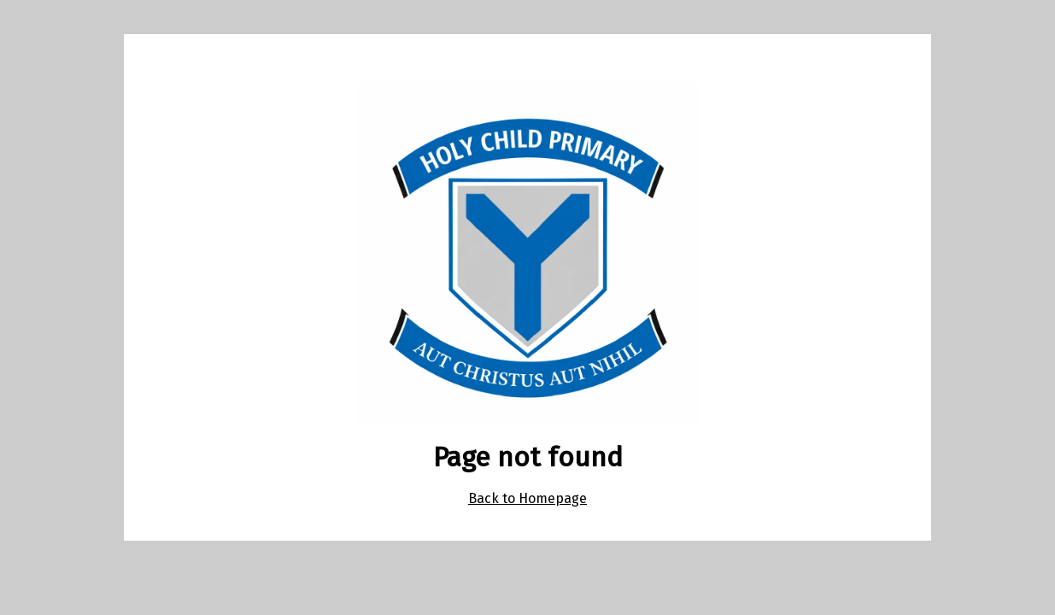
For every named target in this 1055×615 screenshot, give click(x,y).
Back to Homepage (527, 498)
